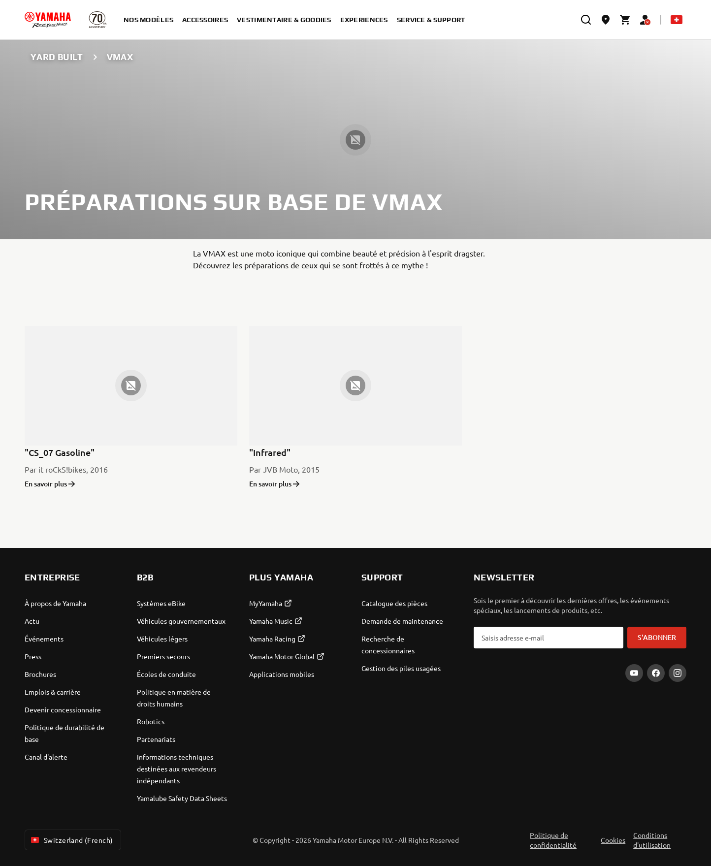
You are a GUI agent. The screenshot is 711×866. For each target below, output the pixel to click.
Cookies (613, 839)
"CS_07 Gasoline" (60, 452)
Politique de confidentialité (553, 840)
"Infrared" (270, 452)
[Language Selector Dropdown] (676, 20)
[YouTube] (634, 673)
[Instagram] (677, 673)
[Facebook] (656, 673)
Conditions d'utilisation (652, 840)
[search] (586, 20)
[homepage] (48, 20)
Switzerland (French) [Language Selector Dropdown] (71, 840)
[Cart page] (625, 20)
